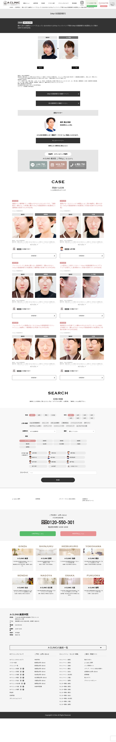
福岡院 (27, 446)
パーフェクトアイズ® (76, 422)
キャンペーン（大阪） (65, 698)
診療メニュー (26, 3)
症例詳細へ (43, 255)
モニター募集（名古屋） (66, 719)
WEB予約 (37, 680)
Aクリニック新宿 (14, 692)
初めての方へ (88, 680)
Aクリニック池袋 (14, 695)
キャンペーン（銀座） (65, 680)
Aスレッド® (45, 422)
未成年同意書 (38, 707)
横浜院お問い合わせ (40, 692)
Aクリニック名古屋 (15, 704)
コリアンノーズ (47, 425)
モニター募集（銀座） (65, 704)
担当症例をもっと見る (66, 125)
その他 (53, 415)
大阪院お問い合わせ (40, 701)
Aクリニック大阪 (14, 707)
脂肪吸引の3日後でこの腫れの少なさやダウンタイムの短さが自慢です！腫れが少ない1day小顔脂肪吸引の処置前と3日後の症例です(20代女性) (81, 327)
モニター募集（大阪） (65, 722)
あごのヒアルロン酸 (81, 425)
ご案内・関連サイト (90, 675)
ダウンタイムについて (16, 719)
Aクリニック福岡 (14, 710)
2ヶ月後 (75, 67)
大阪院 (78, 443)
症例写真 (35, 3)
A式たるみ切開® (55, 422)
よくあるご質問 (88, 683)
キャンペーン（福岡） (65, 701)
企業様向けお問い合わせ (91, 692)
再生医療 (74, 3)
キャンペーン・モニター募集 (68, 675)
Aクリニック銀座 (14, 689)
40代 (71, 418)
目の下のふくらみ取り (35, 425)
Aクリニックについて (17, 675)
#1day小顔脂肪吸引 (17, 211)
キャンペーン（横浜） (65, 689)
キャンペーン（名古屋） (66, 695)
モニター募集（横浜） (65, 713)
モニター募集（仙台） (65, 716)
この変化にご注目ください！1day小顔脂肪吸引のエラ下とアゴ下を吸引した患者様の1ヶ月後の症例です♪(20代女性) (81, 266)
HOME (11, 7)
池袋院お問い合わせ (40, 689)
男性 (46, 415)
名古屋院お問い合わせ (41, 698)
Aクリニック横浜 (14, 698)
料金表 (43, 3)
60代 (85, 418)
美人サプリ (87, 698)
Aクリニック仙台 (14, 701)
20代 (85, 415)
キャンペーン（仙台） (65, 692)
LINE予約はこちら (38, 550)
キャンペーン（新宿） (65, 683)
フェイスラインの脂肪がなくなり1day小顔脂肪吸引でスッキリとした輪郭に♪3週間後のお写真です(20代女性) (33, 326)
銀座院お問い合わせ (40, 683)
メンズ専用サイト (89, 686)
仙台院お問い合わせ (40, 695)
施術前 (40, 67)
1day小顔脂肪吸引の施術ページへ (63, 94)
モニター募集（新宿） (65, 707)
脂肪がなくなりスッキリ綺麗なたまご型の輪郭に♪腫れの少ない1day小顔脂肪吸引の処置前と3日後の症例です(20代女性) (81, 205)
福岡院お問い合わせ (40, 704)
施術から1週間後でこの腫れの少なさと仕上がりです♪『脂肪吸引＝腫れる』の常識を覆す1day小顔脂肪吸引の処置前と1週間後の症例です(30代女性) (34, 205)
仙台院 (44, 443)
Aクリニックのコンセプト (17, 680)
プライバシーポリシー (90, 701)
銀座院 (44, 440)
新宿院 (61, 440)
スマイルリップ (70, 425)
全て (32, 415)
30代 (92, 415)
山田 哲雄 (72, 249)
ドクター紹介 (51, 3)
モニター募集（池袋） (65, 710)
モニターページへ (58, 140)
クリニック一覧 (14, 686)
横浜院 (27, 443)
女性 (39, 415)
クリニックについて (63, 3)
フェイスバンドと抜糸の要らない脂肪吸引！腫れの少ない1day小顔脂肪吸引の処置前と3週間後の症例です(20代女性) (33, 266)
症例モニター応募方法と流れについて (58, 145)
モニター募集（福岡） (65, 725)
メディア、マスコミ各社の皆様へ (93, 689)
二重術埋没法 (64, 422)
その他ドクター (26, 249)
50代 (78, 418)
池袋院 (78, 440)
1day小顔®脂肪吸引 (35, 422)
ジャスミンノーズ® (59, 425)
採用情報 (86, 695)
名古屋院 (61, 443)
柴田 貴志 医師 (28, 22)
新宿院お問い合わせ (40, 686)
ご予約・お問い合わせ (42, 675)
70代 (92, 418)
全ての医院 (27, 440)
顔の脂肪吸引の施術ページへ (64, 103)
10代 (78, 415)
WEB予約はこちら (78, 550)
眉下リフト (87, 422)
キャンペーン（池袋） (65, 686)
